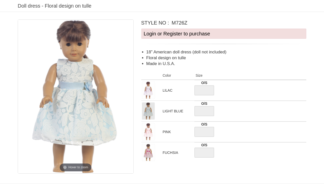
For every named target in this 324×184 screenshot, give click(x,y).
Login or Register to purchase (177, 33)
